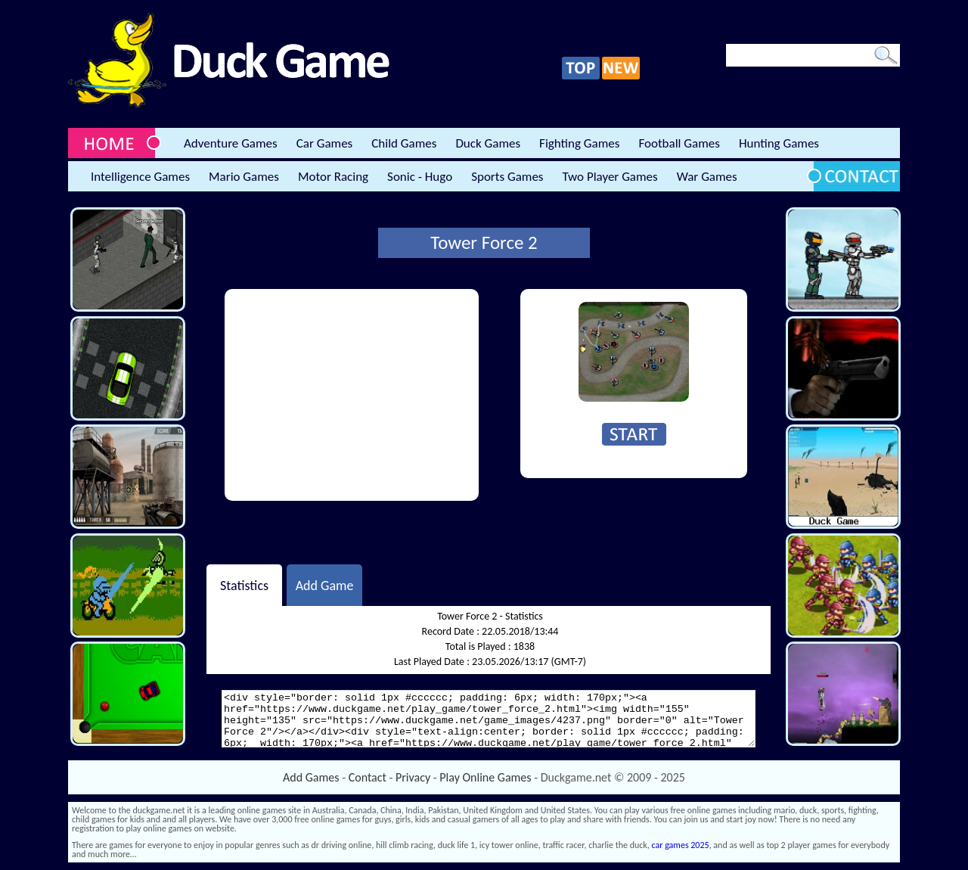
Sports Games (507, 177)
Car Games (324, 143)
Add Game (325, 584)
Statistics (244, 584)
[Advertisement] (352, 395)
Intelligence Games (140, 177)
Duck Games (487, 143)
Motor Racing (333, 177)
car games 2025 (680, 845)
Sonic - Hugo (419, 177)
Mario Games (244, 177)
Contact (367, 777)
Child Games (403, 143)
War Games (707, 177)
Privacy (413, 777)
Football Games (678, 143)
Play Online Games (485, 777)
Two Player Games (610, 177)
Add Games (311, 777)
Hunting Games (779, 143)
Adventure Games (231, 143)
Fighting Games (579, 143)
